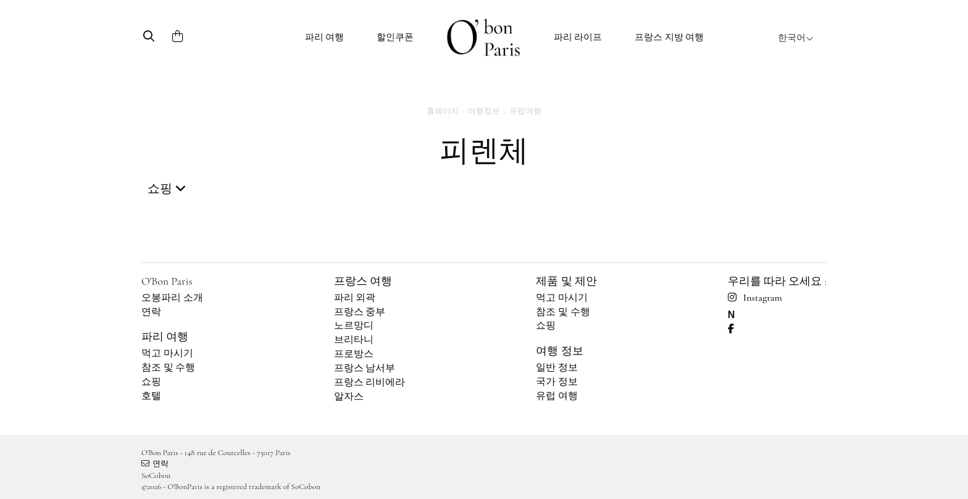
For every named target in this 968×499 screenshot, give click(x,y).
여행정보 (484, 111)
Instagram (755, 297)
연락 (151, 312)
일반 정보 (557, 367)
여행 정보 (559, 351)
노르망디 (353, 325)
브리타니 (353, 339)
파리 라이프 (578, 37)
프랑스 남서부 (365, 368)
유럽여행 (525, 111)
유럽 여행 (557, 396)
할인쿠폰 (395, 37)
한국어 (796, 37)
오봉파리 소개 (172, 297)
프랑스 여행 (363, 281)
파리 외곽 (355, 297)
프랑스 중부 (360, 312)
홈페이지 (443, 111)
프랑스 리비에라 (370, 382)
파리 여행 (324, 37)
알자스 (349, 396)
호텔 (151, 396)
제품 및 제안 (566, 281)
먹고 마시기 (167, 353)
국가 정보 (557, 381)
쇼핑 (151, 381)
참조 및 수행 (168, 367)
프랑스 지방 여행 (669, 37)
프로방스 (353, 354)
